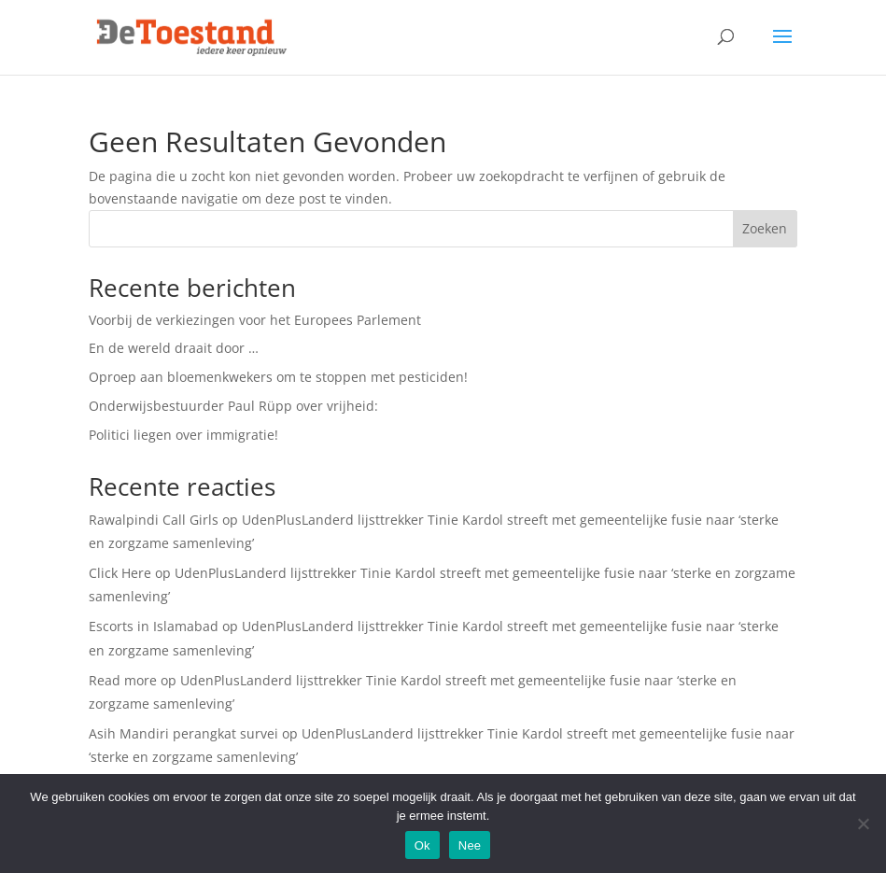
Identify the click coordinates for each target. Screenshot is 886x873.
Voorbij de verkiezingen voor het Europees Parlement (255, 320)
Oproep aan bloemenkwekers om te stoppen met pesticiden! (278, 377)
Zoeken (764, 228)
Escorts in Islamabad (153, 626)
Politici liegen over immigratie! (183, 435)
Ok (422, 845)
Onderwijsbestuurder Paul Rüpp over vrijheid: (233, 406)
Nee (470, 845)
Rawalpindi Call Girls (153, 519)
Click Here (120, 573)
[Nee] (862, 823)
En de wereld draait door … (174, 348)
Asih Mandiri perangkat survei (183, 733)
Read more (123, 680)
